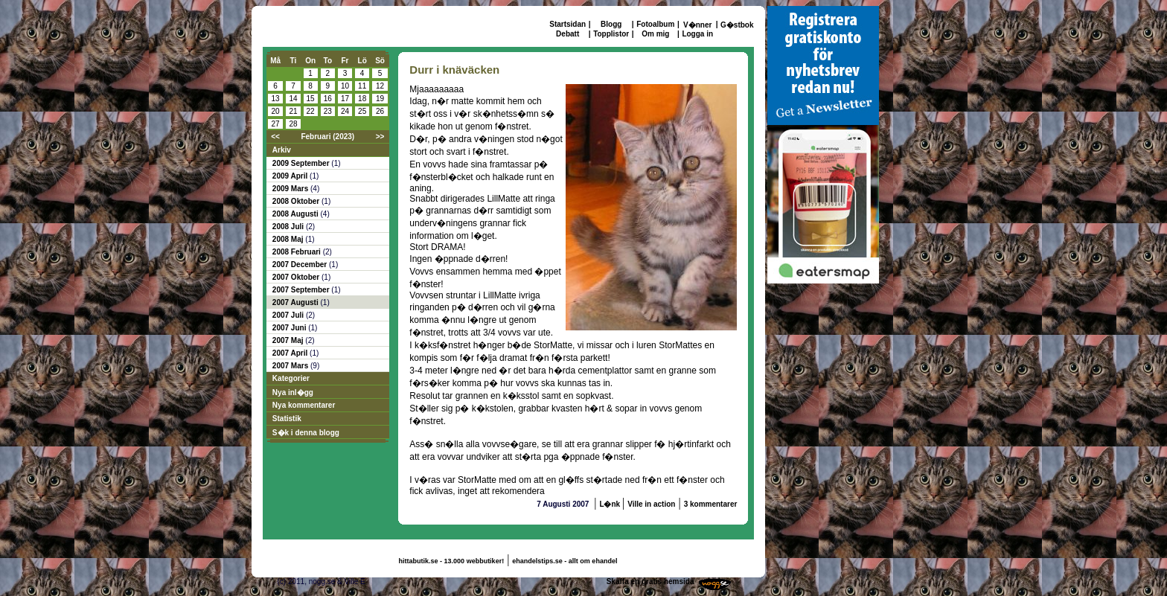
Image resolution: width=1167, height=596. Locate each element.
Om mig (655, 34)
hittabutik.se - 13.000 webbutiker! (452, 561)
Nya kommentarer (303, 405)
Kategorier (291, 378)
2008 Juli (289, 226)
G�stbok (736, 25)
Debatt (567, 34)
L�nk (610, 504)
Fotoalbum (655, 24)
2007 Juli (289, 315)
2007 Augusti (296, 302)
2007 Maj (288, 340)
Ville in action (651, 504)
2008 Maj (288, 239)
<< (275, 136)
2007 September (302, 290)
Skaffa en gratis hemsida (650, 581)
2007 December (300, 264)
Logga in (697, 34)
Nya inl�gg (292, 392)
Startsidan (567, 24)
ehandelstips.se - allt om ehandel (564, 561)
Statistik (286, 418)
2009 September (302, 163)
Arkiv (281, 150)
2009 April (291, 176)
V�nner (697, 25)
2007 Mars (291, 366)
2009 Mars (291, 189)
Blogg (611, 24)
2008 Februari (297, 252)
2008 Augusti (296, 214)
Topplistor (611, 34)
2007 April (291, 353)
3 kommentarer (711, 504)
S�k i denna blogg (305, 433)
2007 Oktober (297, 277)
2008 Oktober (297, 201)
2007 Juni (290, 328)
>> (380, 136)
